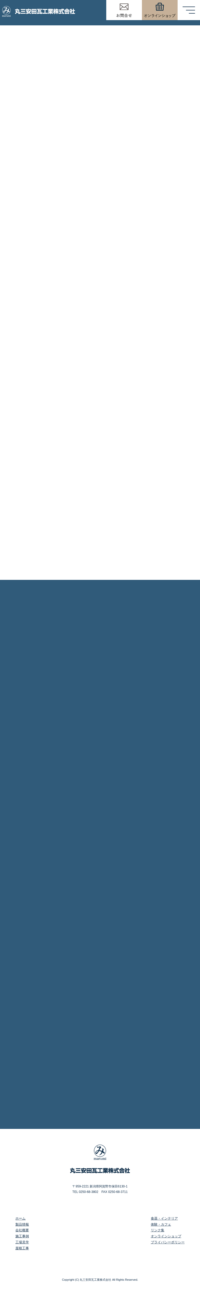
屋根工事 (22, 1248)
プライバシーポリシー (168, 1242)
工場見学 (22, 1242)
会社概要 (22, 1230)
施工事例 (22, 1236)
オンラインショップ (166, 1236)
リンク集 (157, 1230)
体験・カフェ (161, 1224)
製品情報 (22, 1224)
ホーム (20, 1218)
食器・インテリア (164, 1218)
